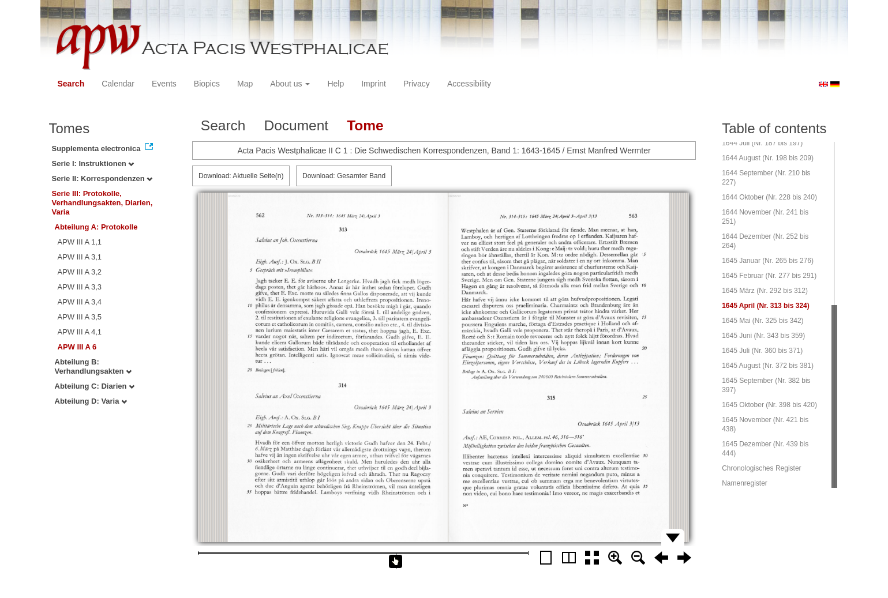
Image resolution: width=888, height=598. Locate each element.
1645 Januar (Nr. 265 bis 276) (768, 261)
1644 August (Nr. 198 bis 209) (768, 158)
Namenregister (744, 483)
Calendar (118, 83)
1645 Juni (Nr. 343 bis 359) (763, 336)
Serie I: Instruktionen (93, 163)
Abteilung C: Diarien (95, 386)
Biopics (207, 83)
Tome (365, 125)
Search (71, 83)
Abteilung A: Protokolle (96, 227)
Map (245, 83)
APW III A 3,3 (80, 287)
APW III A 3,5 (80, 317)
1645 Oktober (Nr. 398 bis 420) (769, 405)
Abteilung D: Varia (91, 401)
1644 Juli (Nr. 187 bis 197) (762, 143)
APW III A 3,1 (80, 257)
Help (335, 83)
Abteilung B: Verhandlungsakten (93, 366)
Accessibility (469, 83)
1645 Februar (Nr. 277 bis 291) (769, 276)
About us (290, 83)
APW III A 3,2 (80, 272)
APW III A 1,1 (80, 242)
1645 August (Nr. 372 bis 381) (768, 366)
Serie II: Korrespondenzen (102, 178)
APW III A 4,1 (80, 332)
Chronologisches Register (761, 468)
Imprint (373, 83)
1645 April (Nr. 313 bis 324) (766, 306)
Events (164, 83)
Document (296, 125)
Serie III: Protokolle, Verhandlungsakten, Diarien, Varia (102, 202)
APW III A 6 (77, 347)
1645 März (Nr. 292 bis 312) (765, 291)
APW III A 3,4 (80, 302)
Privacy (416, 83)
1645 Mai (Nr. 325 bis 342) (762, 321)
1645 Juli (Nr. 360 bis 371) (762, 351)
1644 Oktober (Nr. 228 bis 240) (769, 197)
